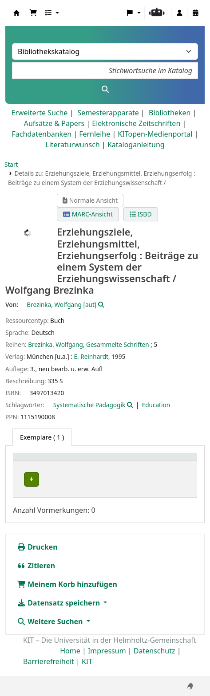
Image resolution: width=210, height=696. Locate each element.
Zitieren (36, 575)
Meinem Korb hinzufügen (67, 593)
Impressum (107, 660)
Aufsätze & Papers (54, 123)
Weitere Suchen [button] (51, 631)
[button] (33, 12)
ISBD (140, 214)
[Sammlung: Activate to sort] (130, 462)
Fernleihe (94, 134)
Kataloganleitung (136, 144)
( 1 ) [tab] (42, 437)
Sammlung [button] (124, 461)
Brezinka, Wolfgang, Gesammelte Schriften (88, 344)
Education (156, 405)
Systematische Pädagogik (89, 405)
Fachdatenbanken (42, 134)
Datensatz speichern (59, 612)
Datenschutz (154, 660)
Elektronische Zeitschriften (136, 123)
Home (70, 660)
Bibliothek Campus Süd (55, 479)
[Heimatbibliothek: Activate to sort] (58, 462)
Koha (16, 13)
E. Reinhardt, (92, 356)
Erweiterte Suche (40, 113)
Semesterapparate (108, 113)
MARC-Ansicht (88, 214)
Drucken (37, 556)
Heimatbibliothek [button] (45, 461)
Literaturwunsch (72, 144)
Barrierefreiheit (48, 671)
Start (11, 164)
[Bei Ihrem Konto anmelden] (179, 12)
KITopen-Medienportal (155, 134)
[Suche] (105, 89)
